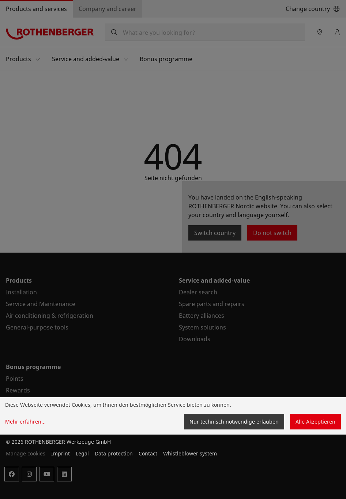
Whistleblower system (190, 453)
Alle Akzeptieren (315, 421)
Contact (148, 453)
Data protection (114, 453)
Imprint (60, 453)
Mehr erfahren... (25, 421)
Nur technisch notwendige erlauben (234, 421)
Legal (82, 453)
